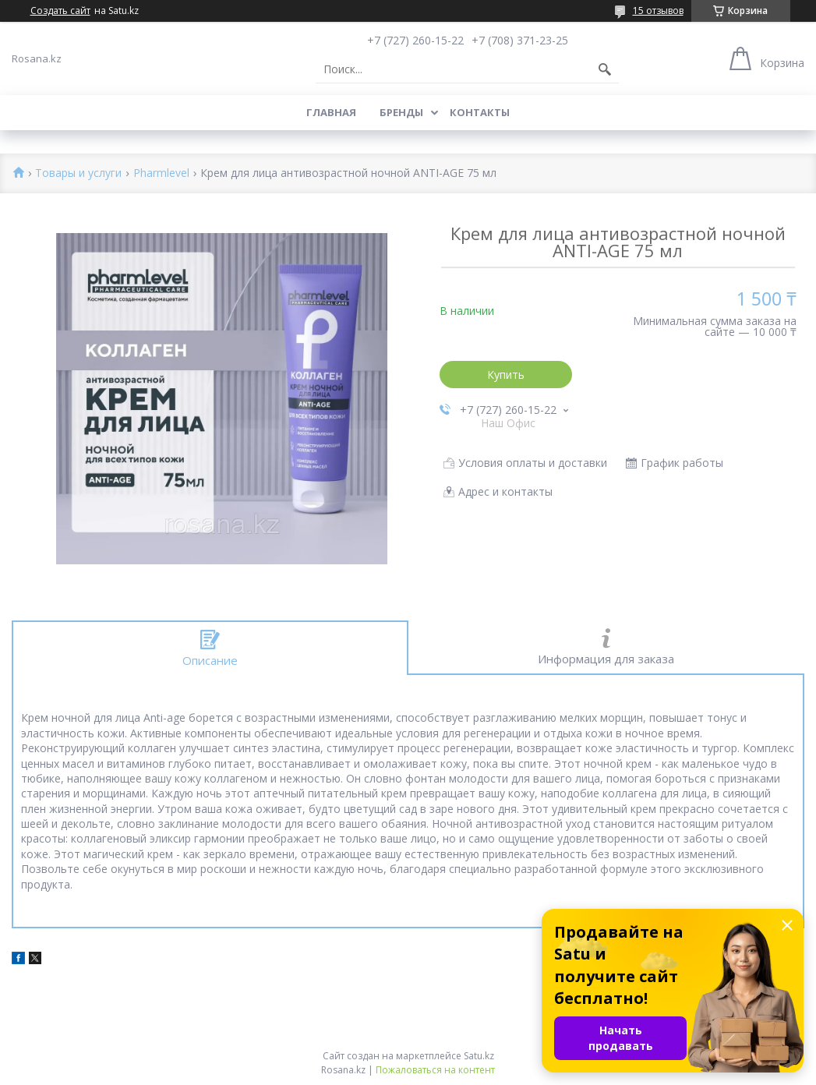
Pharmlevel (161, 173)
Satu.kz (479, 1055)
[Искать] (605, 69)
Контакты (480, 112)
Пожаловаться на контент (435, 1069)
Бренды (401, 112)
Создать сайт (60, 10)
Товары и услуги (78, 173)
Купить (506, 374)
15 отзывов (658, 10)
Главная (331, 112)
